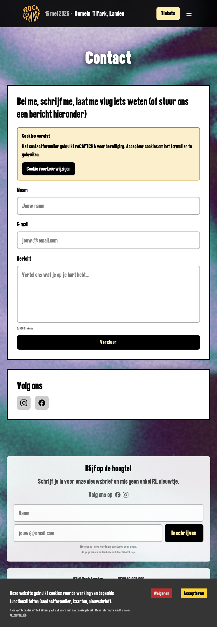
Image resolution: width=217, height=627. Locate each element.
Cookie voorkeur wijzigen (48, 169)
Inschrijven (184, 533)
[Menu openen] (189, 13)
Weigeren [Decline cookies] (161, 593)
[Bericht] (108, 294)
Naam (22, 189)
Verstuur (108, 342)
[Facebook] (42, 403)
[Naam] (108, 206)
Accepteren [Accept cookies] (194, 593)
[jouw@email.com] (88, 533)
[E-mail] (108, 240)
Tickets (168, 13)
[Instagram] (24, 403)
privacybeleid (18, 615)
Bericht (24, 258)
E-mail (22, 224)
